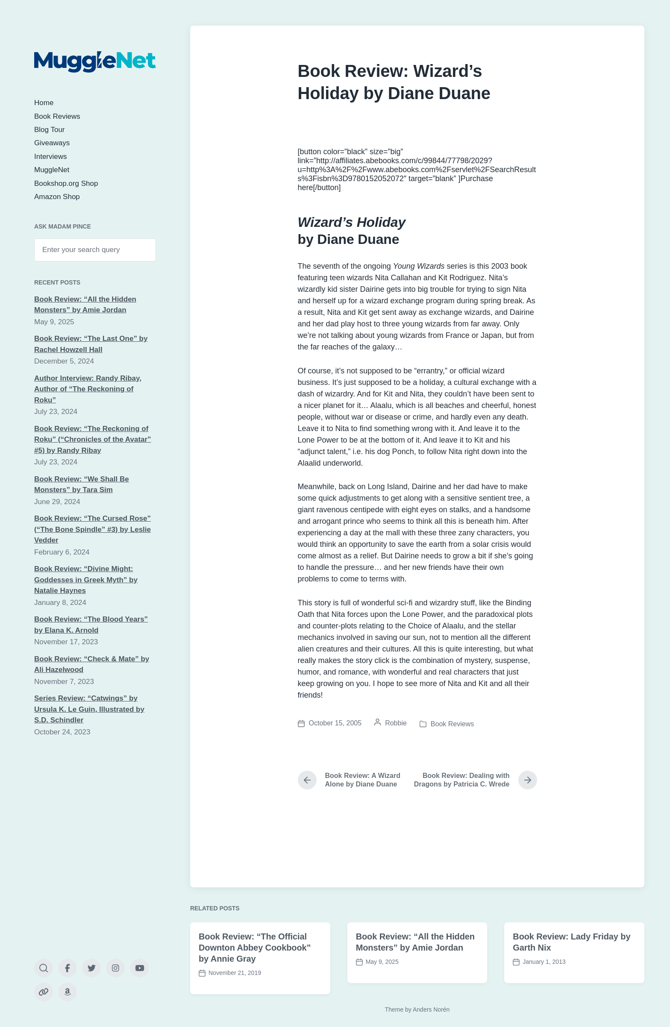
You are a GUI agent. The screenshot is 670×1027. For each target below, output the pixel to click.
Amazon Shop (57, 197)
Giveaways (52, 143)
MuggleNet (51, 170)
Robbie (396, 723)
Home (43, 103)
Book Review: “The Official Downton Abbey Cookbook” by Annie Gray (255, 974)
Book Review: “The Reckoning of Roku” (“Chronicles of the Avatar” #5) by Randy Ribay (92, 440)
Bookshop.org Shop (66, 183)
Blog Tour (49, 130)
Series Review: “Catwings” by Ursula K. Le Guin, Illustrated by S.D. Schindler (89, 709)
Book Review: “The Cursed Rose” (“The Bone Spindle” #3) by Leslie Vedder (92, 529)
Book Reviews (57, 116)
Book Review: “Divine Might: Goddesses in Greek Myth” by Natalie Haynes (86, 580)
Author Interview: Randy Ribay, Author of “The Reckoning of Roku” (87, 389)
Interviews (50, 157)
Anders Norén (431, 1009)
